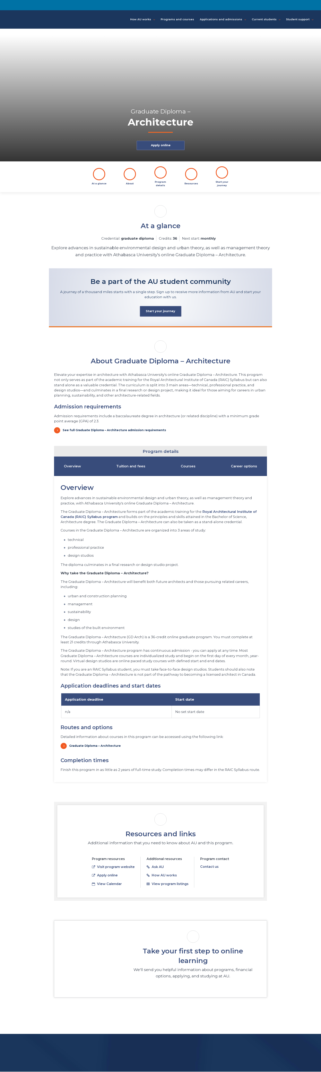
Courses (188, 467)
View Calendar (107, 884)
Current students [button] (266, 19)
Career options (244, 467)
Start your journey (160, 311)
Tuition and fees (130, 467)
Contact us (209, 867)
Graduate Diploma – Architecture (95, 746)
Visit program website (113, 867)
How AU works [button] (142, 19)
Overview (72, 467)
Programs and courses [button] (177, 19)
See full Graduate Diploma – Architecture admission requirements (114, 431)
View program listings (168, 884)
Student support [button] (299, 19)
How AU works (162, 876)
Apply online (160, 145)
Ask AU (155, 867)
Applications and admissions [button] (223, 19)
